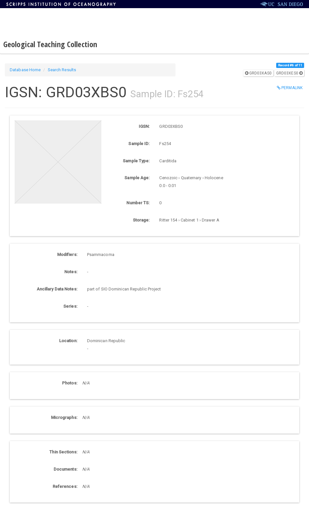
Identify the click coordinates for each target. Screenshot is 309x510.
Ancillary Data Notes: (57, 289)
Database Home (25, 69)
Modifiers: (67, 254)
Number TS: (137, 202)
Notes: (70, 271)
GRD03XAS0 (258, 73)
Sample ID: (138, 143)
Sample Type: (136, 160)
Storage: (141, 220)
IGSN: (144, 126)
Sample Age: (136, 177)
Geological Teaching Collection (50, 44)
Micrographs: (64, 417)
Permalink (290, 88)
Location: (68, 340)
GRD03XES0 (289, 73)
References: (65, 486)
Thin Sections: (63, 452)
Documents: (65, 469)
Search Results (62, 69)
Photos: (69, 383)
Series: (70, 306)
